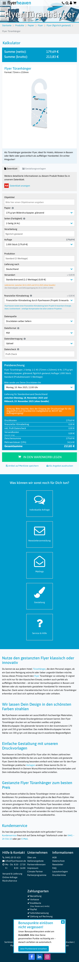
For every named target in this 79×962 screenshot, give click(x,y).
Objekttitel (9, 197)
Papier (31, 25)
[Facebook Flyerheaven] (31, 957)
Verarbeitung (10, 229)
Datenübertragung (13, 338)
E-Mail (24, 839)
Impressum (32, 868)
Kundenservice (9, 835)
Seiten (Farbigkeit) (13, 218)
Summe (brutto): (16, 57)
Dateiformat (10, 328)
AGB (54, 857)
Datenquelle (10, 316)
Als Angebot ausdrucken (59, 465)
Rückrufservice (9, 880)
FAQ (54, 868)
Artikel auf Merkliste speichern (22, 465)
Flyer (40, 25)
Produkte (19, 25)
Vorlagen (30, 765)
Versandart (9, 275)
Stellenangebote (35, 861)
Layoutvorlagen (60, 871)
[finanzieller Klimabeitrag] (41, 300)
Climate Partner (35, 871)
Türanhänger (39, 669)
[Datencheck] (39, 354)
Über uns (31, 857)
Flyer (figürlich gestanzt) (59, 25)
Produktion (9, 253)
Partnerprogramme (36, 875)
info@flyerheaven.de (14, 861)
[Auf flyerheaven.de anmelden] (71, 3)
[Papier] (41, 213)
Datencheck (10, 349)
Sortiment (9, 942)
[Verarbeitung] (39, 234)
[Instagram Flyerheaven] (47, 957)
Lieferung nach (11, 264)
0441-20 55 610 (11, 857)
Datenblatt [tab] (10, 168)
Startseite (6, 25)
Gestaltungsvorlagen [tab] (34, 168)
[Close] (63, 922)
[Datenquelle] (41, 321)
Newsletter (57, 864)
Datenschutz (58, 861)
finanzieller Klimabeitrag (16, 295)
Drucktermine (59, 875)
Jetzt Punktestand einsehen (33, 948)
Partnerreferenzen (36, 864)
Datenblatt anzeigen (17, 185)
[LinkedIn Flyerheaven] (39, 957)
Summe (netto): (15, 51)
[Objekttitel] (39, 202)
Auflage (8, 239)
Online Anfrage (9, 877)
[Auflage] (41, 244)
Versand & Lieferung (12, 873)
